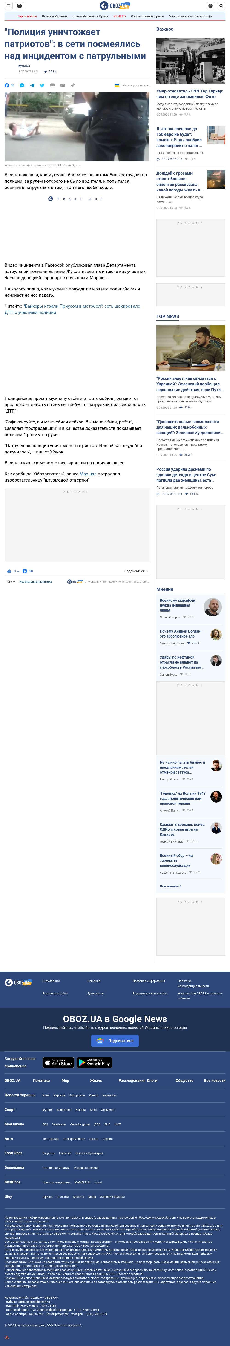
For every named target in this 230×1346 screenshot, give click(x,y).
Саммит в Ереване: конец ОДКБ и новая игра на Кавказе (182, 829)
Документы (96, 993)
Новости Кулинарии (89, 1153)
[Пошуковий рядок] (221, 5)
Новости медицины (56, 1182)
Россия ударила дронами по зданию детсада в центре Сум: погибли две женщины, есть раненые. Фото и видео (186, 475)
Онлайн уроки (80, 1124)
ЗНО (107, 1124)
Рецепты (49, 1153)
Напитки (65, 1153)
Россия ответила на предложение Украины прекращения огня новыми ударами (188, 399)
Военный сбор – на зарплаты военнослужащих (176, 860)
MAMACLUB (82, 1182)
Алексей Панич (170, 810)
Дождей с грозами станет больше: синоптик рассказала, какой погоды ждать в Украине (178, 182)
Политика (41, 1080)
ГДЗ (45, 1124)
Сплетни (63, 1197)
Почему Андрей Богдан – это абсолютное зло (182, 633)
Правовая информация (149, 981)
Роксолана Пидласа (173, 872)
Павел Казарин (170, 617)
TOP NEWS (167, 316)
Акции (93, 1139)
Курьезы (24, 66)
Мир (65, 1080)
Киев (46, 1095)
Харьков (59, 1095)
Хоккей (81, 1110)
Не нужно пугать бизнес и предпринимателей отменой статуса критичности (182, 767)
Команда (94, 981)
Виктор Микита (170, 779)
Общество (184, 1080)
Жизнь (96, 1080)
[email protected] (57, 1314)
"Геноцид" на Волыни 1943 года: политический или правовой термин (183, 798)
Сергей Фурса (169, 674)
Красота (78, 1197)
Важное (164, 29)
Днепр (93, 1095)
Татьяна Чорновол (172, 643)
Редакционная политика (36, 581)
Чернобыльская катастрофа (191, 16)
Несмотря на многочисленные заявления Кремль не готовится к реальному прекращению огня (187, 444)
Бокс (93, 1110)
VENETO (120, 16)
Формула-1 (108, 1110)
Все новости (214, 1080)
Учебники (59, 1124)
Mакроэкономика (86, 1168)
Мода (92, 1197)
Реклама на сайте (55, 993)
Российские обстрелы (147, 16)
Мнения (164, 589)
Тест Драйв (50, 1139)
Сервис (108, 1139)
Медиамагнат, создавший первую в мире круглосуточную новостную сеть (187, 106)
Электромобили (74, 1139)
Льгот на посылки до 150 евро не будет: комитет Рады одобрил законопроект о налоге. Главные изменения (179, 137)
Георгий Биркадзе (171, 841)
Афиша (47, 1197)
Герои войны (27, 16)
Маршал (89, 474)
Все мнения (169, 886)
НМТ (118, 1124)
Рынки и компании (56, 1168)
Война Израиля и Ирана (90, 16)
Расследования (132, 1080)
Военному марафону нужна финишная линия (178, 605)
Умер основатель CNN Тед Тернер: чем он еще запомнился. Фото (189, 94)
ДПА (97, 1124)
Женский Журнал (112, 1197)
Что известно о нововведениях (179, 153)
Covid (98, 1182)
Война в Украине (54, 16)
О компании (51, 981)
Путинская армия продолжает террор (184, 487)
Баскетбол (64, 1110)
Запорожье (77, 1095)
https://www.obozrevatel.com (157, 1217)
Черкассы (109, 1095)
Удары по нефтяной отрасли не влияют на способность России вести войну (183, 662)
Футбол (48, 1110)
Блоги (152, 1080)
